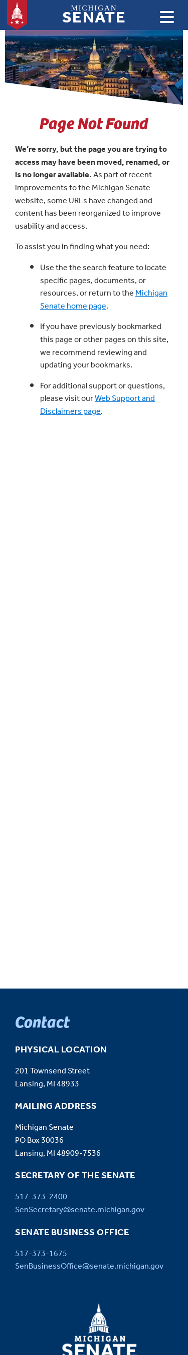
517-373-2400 (41, 1197)
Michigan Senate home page (103, 300)
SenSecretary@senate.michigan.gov (79, 1210)
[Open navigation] (167, 17)
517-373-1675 (41, 1254)
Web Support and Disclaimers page (97, 405)
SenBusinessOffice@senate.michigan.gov (89, 1266)
